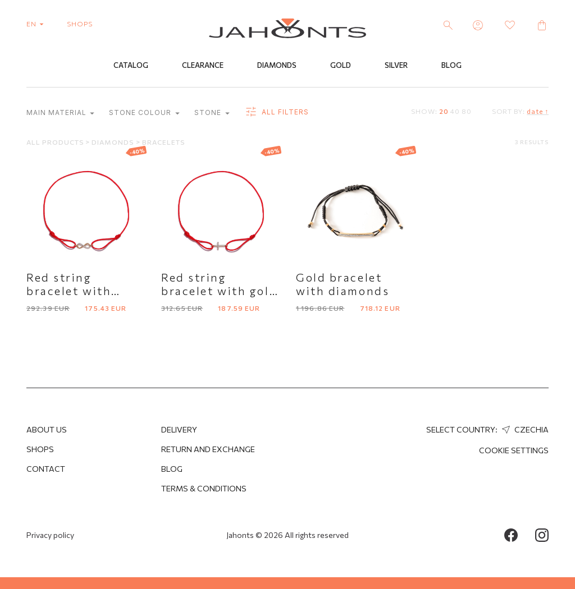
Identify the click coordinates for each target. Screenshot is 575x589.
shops (80, 23)
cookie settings (514, 450)
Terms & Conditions (204, 488)
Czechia (524, 429)
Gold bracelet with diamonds (342, 283)
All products (55, 142)
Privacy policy (50, 535)
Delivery (179, 429)
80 (467, 111)
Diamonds (276, 65)
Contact (45, 468)
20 (444, 111)
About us (46, 429)
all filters (276, 112)
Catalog (130, 65)
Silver (396, 65)
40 (455, 111)
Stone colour (144, 113)
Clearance (202, 65)
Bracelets (163, 142)
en (37, 23)
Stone (212, 113)
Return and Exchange (208, 449)
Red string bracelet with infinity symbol (74, 290)
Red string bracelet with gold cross (219, 290)
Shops (40, 449)
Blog (451, 65)
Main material (60, 113)
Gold (340, 65)
